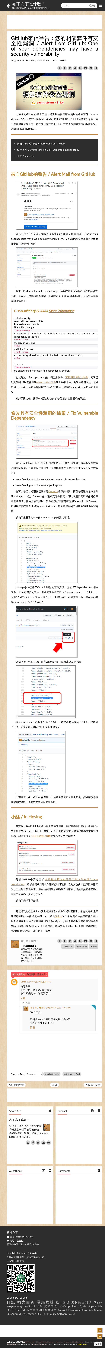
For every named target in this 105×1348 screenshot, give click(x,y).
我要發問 (31, 974)
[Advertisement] (54, 22)
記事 (83, 1306)
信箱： (20, 1236)
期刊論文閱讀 (81, 1302)
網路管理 (51, 1306)
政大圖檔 (63, 1302)
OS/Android (14, 1313)
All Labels (21, 1297)
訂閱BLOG (81, 946)
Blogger (98, 1302)
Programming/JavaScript (21, 1306)
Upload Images (51, 1074)
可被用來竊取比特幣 (76, 377)
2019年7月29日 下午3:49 (58, 1007)
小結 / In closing (26, 155)
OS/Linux (42, 1313)
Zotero (83, 1310)
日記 (11, 1302)
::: (8, 13)
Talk (100, 1306)
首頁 (54, 1084)
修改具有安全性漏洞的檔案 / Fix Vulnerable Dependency (48, 149)
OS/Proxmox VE (16, 1310)
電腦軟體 (45, 1302)
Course (52, 1313)
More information (61, 311)
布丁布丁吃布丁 (29, 941)
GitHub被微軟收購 (41, 835)
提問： (15, 1240)
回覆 (23, 998)
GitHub (32, 60)
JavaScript (65, 1306)
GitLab (58, 916)
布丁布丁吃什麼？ (28, 3)
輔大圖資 (26, 1302)
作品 (39, 1306)
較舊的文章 (92, 1084)
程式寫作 (32, 1310)
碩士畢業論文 (48, 1310)
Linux (75, 1306)
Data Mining (95, 1310)
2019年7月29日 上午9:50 (39, 981)
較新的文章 (16, 1084)
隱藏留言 (41, 974)
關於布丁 (67, 946)
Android (62, 1310)
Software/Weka (66, 1313)
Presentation (28, 1313)
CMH (23, 981)
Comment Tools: (18, 1074)
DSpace (92, 1306)
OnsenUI (53, 491)
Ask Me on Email (72, 1074)
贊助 (93, 946)
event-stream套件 (46, 382)
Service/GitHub (42, 60)
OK (98, 1344)
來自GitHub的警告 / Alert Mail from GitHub (41, 143)
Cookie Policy (82, 1344)
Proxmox (73, 1310)
